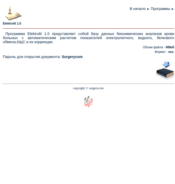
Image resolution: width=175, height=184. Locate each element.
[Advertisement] (124, 69)
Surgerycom (72, 57)
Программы (160, 9)
